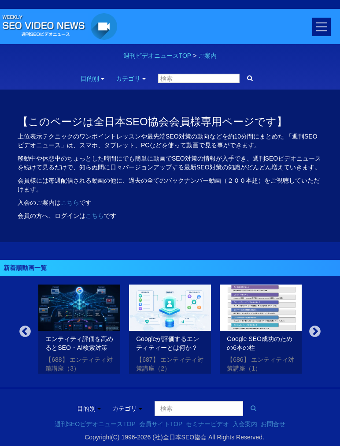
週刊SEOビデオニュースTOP (95, 423)
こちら (70, 202)
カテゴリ (131, 78)
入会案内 (245, 423)
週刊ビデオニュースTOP (157, 55)
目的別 (92, 78)
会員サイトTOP (161, 423)
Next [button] (315, 331)
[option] (79, 331)
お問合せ (273, 423)
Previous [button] (25, 331)
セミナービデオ (207, 423)
